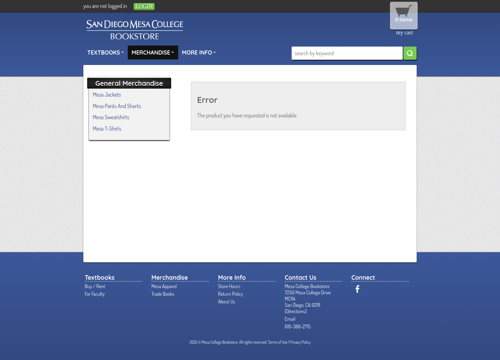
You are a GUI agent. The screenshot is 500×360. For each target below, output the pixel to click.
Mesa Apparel (164, 286)
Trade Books (162, 294)
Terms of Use (278, 342)
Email (290, 319)
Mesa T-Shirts (107, 128)
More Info (199, 52)
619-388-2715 (298, 326)
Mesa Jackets (107, 94)
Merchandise (153, 52)
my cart (404, 32)
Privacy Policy (300, 342)
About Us (226, 301)
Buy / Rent (95, 286)
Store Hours (229, 286)
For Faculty (95, 294)
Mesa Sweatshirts (111, 117)
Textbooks (105, 52)
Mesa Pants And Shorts (117, 106)
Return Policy (230, 294)
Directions (295, 311)
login (144, 6)
